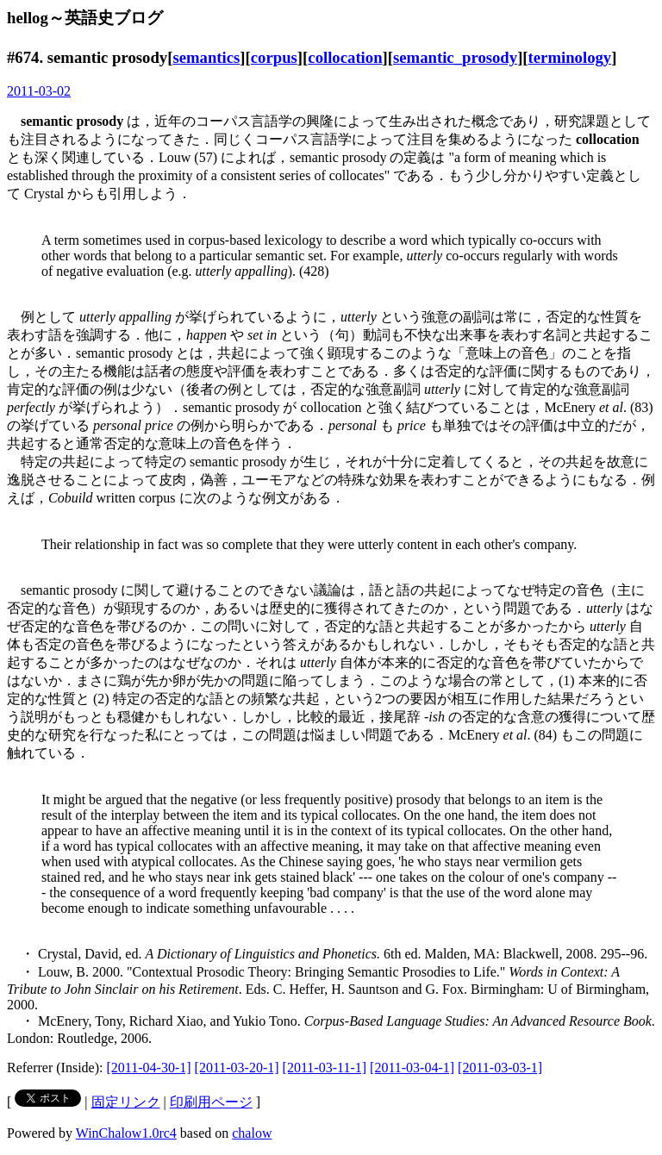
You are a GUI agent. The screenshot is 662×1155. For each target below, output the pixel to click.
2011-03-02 (39, 91)
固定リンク (125, 1102)
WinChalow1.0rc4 (126, 1133)
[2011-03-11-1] (324, 1067)
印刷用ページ (211, 1102)
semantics (206, 57)
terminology (570, 57)
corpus (274, 57)
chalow (252, 1133)
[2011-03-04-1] (412, 1067)
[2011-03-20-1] (237, 1067)
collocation (345, 57)
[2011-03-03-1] (500, 1067)
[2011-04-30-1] (149, 1067)
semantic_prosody (455, 57)
